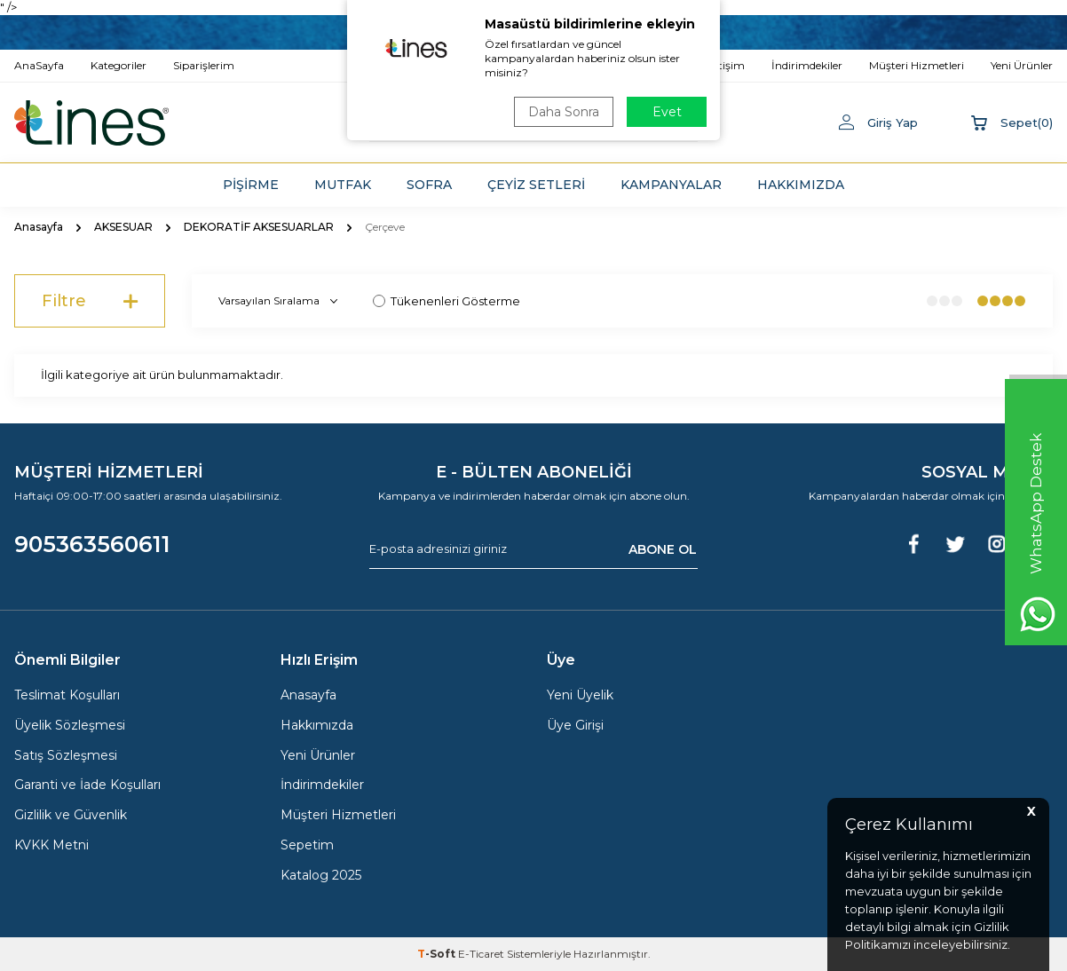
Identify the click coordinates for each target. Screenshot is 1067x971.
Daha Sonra (563, 112)
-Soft (437, 953)
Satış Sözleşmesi (65, 755)
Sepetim (307, 845)
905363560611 (92, 544)
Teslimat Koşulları (67, 695)
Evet (667, 112)
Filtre (90, 300)
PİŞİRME (251, 185)
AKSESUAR (123, 226)
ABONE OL (662, 549)
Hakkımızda (317, 725)
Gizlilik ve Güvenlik (70, 815)
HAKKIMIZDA (800, 185)
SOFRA (429, 185)
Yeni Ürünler (318, 755)
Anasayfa (38, 226)
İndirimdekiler (322, 785)
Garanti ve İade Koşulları (87, 785)
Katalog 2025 (321, 875)
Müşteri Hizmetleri (338, 815)
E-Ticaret (481, 953)
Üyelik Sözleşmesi (69, 725)
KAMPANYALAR (671, 185)
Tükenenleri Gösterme (446, 301)
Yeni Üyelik (580, 695)
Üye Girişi (575, 725)
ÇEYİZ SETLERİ (536, 185)
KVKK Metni (51, 845)
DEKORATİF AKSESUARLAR (259, 226)
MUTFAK (342, 185)
